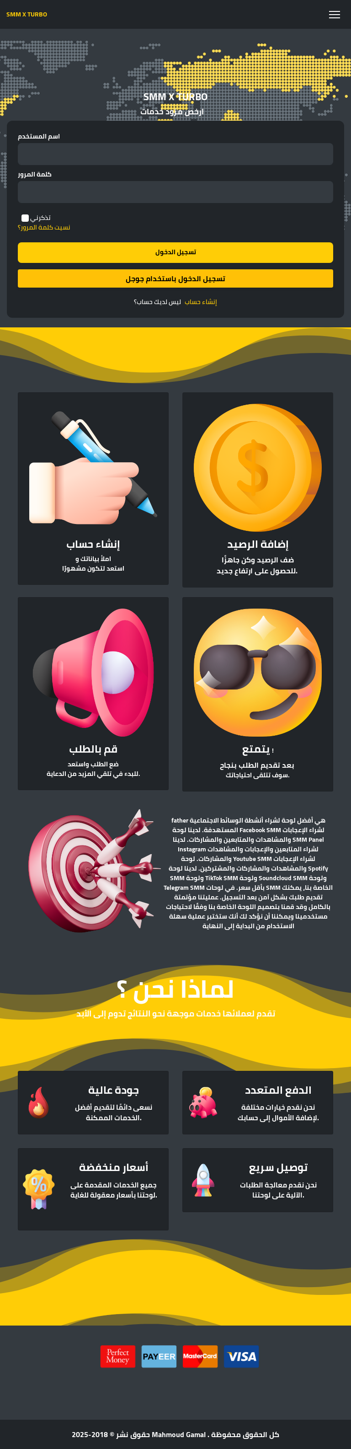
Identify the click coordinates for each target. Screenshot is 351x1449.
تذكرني (40, 218)
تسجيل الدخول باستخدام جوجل (175, 278)
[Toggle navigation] (334, 14)
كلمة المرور (35, 174)
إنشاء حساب (201, 302)
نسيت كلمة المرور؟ (44, 227)
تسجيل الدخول (175, 252)
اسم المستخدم (39, 136)
